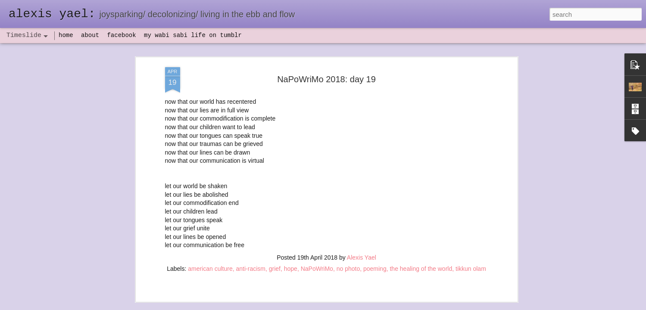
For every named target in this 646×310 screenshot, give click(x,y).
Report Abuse (375, 305)
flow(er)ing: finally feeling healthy (451, 198)
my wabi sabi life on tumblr (193, 35)
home (66, 35)
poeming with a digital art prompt (451, 244)
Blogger (350, 305)
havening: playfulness (186, 200)
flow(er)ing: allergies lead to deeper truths (463, 214)
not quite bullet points (315, 298)
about (90, 35)
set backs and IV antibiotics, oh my (454, 183)
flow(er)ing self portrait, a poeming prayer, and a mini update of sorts (499, 153)
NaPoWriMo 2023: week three (448, 296)
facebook (121, 35)
